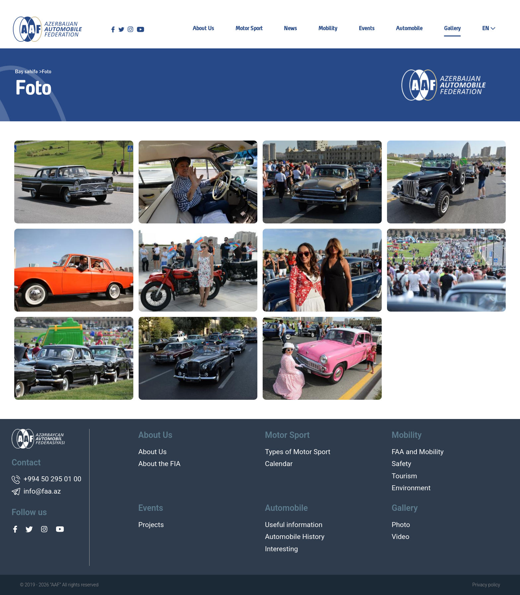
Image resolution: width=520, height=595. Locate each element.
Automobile (409, 28)
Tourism (404, 476)
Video (400, 537)
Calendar (278, 464)
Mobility (327, 28)
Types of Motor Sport (297, 452)
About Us (203, 28)
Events (366, 28)
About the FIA (159, 464)
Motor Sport (249, 28)
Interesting (281, 549)
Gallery (452, 28)
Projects (151, 525)
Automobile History (294, 537)
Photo (401, 525)
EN (488, 28)
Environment (411, 488)
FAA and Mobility (418, 452)
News (290, 28)
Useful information (293, 525)
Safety (401, 464)
